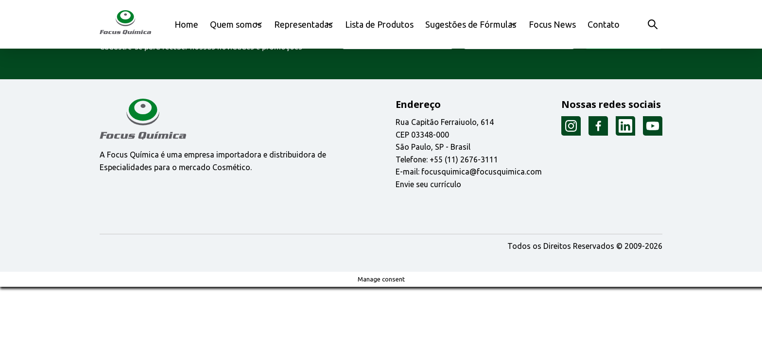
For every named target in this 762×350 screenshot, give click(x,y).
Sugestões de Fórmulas (470, 24)
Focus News (555, 24)
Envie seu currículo (428, 184)
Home (190, 24)
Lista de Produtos (391, 24)
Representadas (309, 24)
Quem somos (235, 24)
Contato (600, 24)
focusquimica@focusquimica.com (481, 171)
